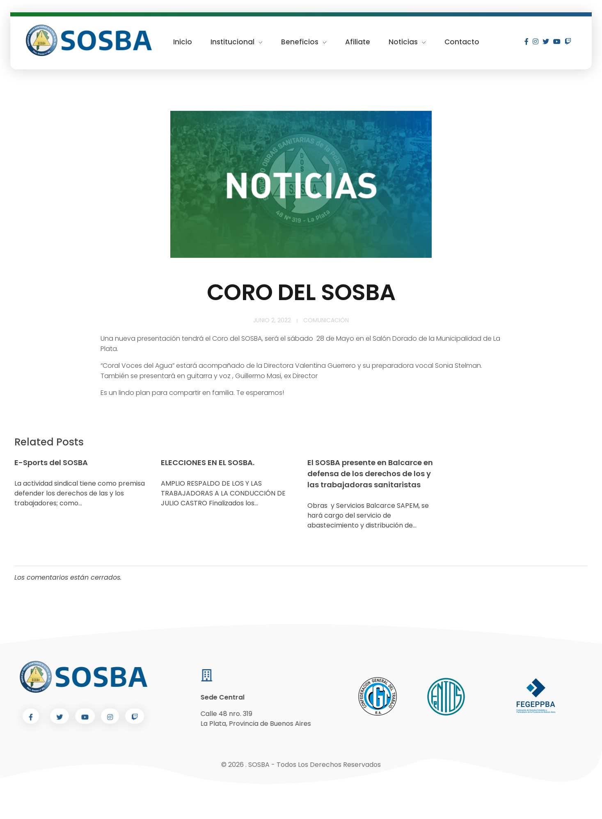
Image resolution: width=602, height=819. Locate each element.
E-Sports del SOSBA (51, 462)
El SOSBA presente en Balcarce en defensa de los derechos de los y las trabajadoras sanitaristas (370, 473)
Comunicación (326, 320)
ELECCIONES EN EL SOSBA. (207, 462)
